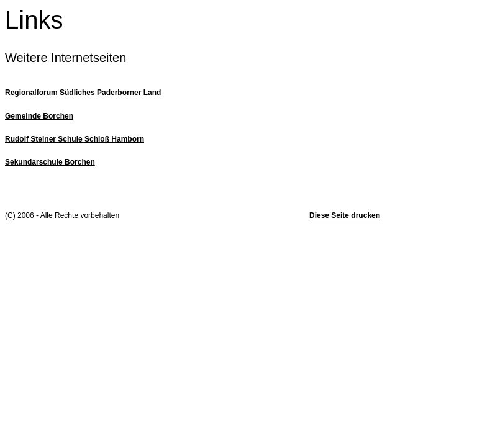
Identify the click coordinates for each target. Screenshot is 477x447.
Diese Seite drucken (344, 215)
